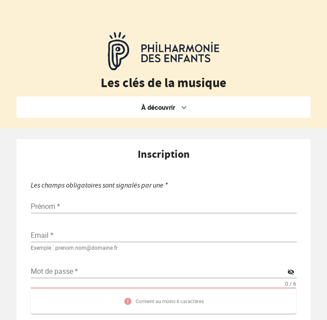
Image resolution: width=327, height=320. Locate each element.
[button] (163, 107)
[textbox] (164, 235)
